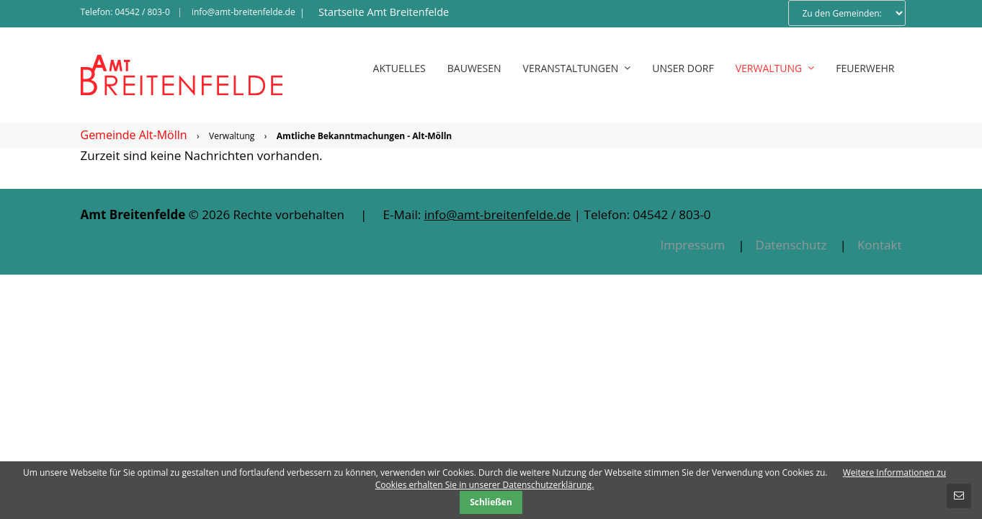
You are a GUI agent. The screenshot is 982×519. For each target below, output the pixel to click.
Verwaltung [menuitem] (775, 68)
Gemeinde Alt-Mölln (134, 135)
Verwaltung (231, 136)
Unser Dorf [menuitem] (682, 68)
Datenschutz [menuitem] (791, 244)
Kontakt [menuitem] (879, 244)
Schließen (491, 502)
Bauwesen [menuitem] (474, 68)
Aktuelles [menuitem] (399, 68)
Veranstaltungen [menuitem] (577, 68)
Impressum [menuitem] (692, 244)
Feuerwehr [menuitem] (865, 68)
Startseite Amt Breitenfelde (383, 12)
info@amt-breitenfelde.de (243, 12)
